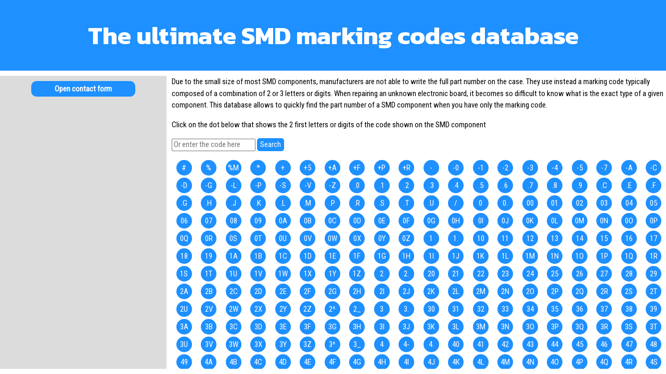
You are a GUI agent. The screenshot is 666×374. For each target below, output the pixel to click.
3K (431, 326)
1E (332, 256)
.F (653, 185)
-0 (456, 167)
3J (406, 326)
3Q (579, 326)
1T (208, 273)
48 (653, 344)
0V (308, 238)
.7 (530, 185)
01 (554, 203)
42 (505, 344)
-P (258, 185)
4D (283, 362)
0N (604, 220)
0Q (184, 238)
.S (382, 203)
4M (505, 362)
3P (555, 326)
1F (357, 256)
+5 (307, 167)
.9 (579, 185)
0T (258, 238)
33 (505, 309)
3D (258, 326)
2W (233, 309)
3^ (332, 344)
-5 (580, 167)
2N (505, 291)
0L (554, 220)
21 (455, 273)
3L (455, 326)
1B (258, 256)
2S (629, 291)
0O (629, 220)
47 (629, 344)
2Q (579, 291)
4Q (604, 362)
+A (332, 167)
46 (604, 344)
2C (233, 291)
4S (654, 362)
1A (233, 256)
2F (307, 291)
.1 (382, 185)
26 (579, 273)
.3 (431, 185)
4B (233, 362)
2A (184, 291)
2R (604, 291)
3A (184, 326)
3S (629, 326)
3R (604, 326)
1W (283, 273)
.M (307, 203)
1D (308, 256)
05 (653, 203)
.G (184, 203)
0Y (382, 238)
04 (629, 203)
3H (357, 326)
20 (431, 273)
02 (579, 203)
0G (431, 220)
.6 (505, 185)
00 (530, 203)
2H (357, 291)
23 (505, 273)
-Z (332, 185)
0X (357, 238)
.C (604, 185)
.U (431, 203)
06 (184, 220)
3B (209, 326)
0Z (406, 238)
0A (283, 220)
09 (258, 220)
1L (505, 256)
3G (332, 326)
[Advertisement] (83, 187)
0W (332, 238)
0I (480, 220)
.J (233, 203)
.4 (455, 185)
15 (604, 238)
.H (209, 203)
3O (530, 326)
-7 (604, 167)
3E (283, 326)
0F (406, 220)
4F (332, 362)
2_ (357, 309)
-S (282, 185)
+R (407, 167)
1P (604, 256)
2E (283, 291)
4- (406, 344)
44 (554, 344)
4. (431, 344)
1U (233, 273)
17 (653, 238)
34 (530, 309)
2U (184, 309)
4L (480, 362)
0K (530, 220)
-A (629, 167)
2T (653, 291)
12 (530, 238)
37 (604, 309)
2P (555, 291)
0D (357, 220)
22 (480, 273)
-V (307, 185)
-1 (481, 167)
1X (308, 273)
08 (233, 220)
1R (654, 256)
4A (208, 362)
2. (406, 273)
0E (382, 220)
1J (455, 256)
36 (579, 309)
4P (579, 362)
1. (455, 238)
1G (382, 256)
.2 (406, 185)
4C (258, 362)
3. (406, 309)
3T (653, 326)
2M (480, 291)
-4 (555, 167)
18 (184, 256)
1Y (332, 273)
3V (209, 344)
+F (357, 167)
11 (505, 238)
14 (579, 238)
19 (208, 256)
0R (209, 238)
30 (431, 309)
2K (431, 291)
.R (357, 203)
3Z (307, 344)
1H (406, 256)
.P (332, 203)
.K (258, 203)
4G (357, 362)
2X (258, 309)
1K (480, 256)
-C (653, 167)
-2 (505, 167)
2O (530, 291)
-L (233, 185)
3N (505, 326)
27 (604, 273)
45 (579, 344)
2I (382, 291)
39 (653, 309)
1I (431, 256)
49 (184, 362)
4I (406, 362)
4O (554, 362)
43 (530, 344)
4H (382, 362)
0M (579, 220)
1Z (357, 273)
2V (209, 309)
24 (530, 273)
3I (382, 326)
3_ (357, 344)
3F (307, 326)
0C (332, 220)
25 (554, 273)
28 (629, 273)
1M (530, 256)
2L (455, 291)
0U (283, 238)
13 (554, 238)
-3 (530, 167)
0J (505, 220)
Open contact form (83, 89)
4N (530, 362)
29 (653, 273)
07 (208, 220)
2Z (307, 309)
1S (184, 273)
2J (406, 291)
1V (258, 273)
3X (258, 344)
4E (307, 362)
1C (283, 256)
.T (406, 203)
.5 (480, 185)
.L (283, 203)
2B (209, 291)
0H (456, 220)
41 (480, 344)
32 (480, 309)
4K (456, 362)
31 (455, 309)
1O (579, 256)
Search (270, 144)
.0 (357, 185)
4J (431, 362)
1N (554, 256)
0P (654, 220)
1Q (629, 256)
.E (629, 185)
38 (629, 309)
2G (332, 291)
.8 (554, 185)
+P (382, 167)
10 (480, 238)
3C (233, 326)
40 (455, 344)
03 (604, 203)
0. (505, 203)
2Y (283, 309)
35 (554, 309)
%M (233, 167)
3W (233, 344)
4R (629, 362)
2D (258, 291)
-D (184, 185)
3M (480, 326)
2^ (332, 309)
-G (208, 185)
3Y (283, 344)
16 (629, 238)
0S (233, 238)
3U (184, 344)
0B (308, 220)
